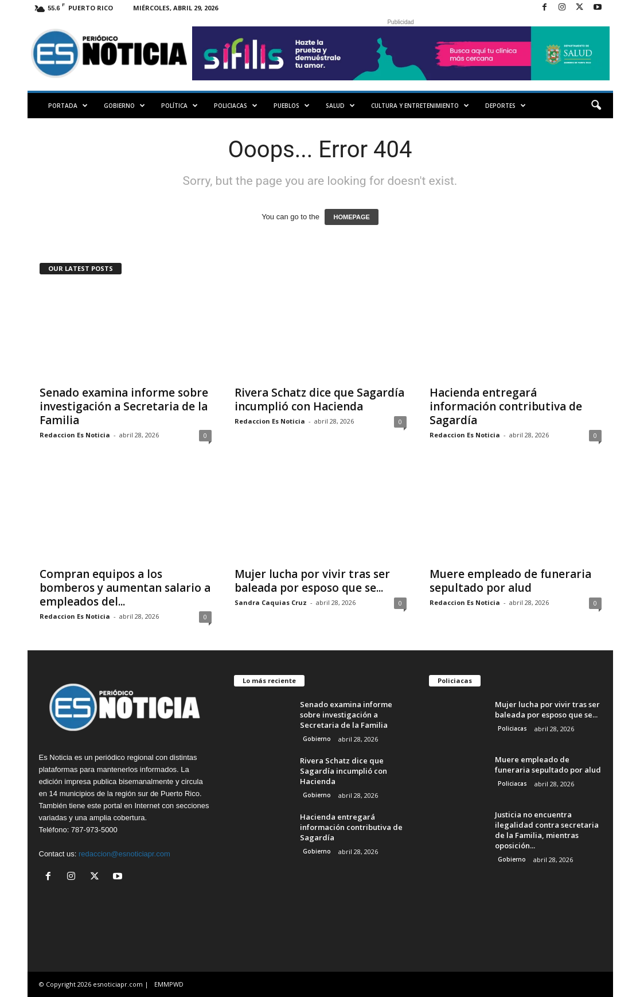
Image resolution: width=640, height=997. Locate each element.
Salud (340, 105)
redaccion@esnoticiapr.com (124, 853)
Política (179, 105)
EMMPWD (169, 984)
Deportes (505, 105)
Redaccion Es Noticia (75, 434)
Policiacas (235, 105)
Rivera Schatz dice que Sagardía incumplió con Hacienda (319, 399)
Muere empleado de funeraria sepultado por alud (510, 581)
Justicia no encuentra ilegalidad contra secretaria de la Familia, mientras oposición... (547, 830)
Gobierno (124, 105)
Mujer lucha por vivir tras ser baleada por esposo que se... (312, 581)
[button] (595, 105)
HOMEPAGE (351, 217)
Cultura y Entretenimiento (420, 105)
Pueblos (292, 105)
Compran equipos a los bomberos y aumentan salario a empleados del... (125, 588)
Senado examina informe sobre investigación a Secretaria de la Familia (124, 406)
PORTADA (68, 105)
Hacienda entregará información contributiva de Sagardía (506, 406)
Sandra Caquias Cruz (271, 602)
